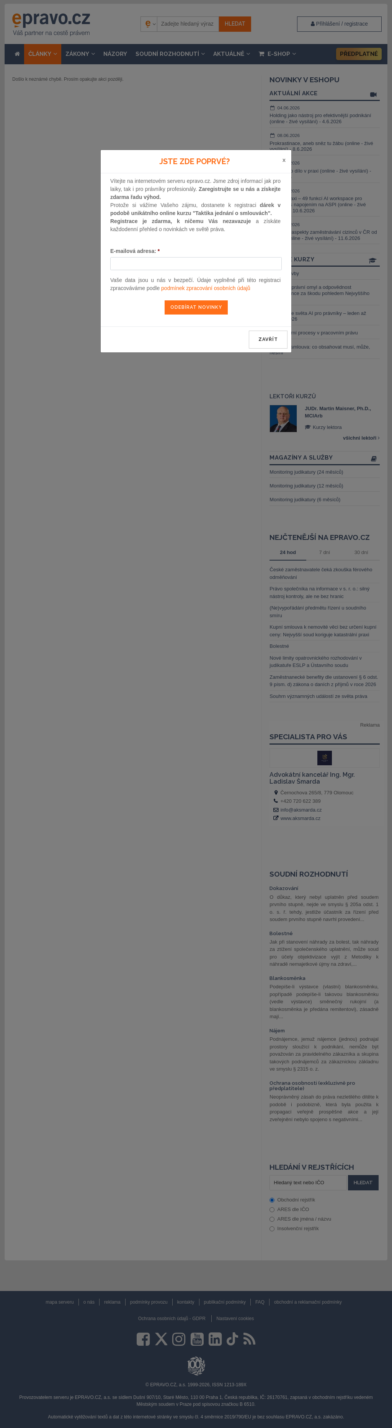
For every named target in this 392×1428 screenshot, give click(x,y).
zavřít (268, 339)
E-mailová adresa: (135, 251)
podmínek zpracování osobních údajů (205, 288)
